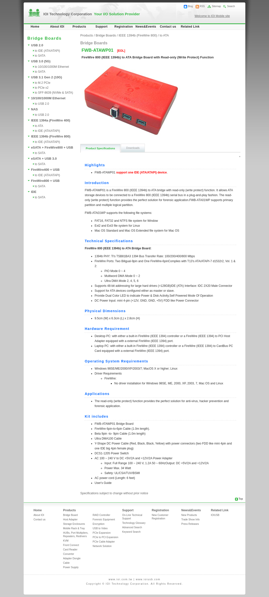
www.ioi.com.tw (120, 579)
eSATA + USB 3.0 (44, 158)
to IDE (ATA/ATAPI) (47, 50)
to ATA (39, 126)
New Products (189, 515)
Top (240, 498)
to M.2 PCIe (42, 83)
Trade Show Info (190, 519)
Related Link (190, 26)
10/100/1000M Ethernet (48, 98)
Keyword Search (131, 531)
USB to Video (100, 528)
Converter (68, 554)
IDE (33, 192)
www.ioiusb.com (148, 579)
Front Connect (71, 545)
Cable (66, 563)
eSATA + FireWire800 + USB (52, 147)
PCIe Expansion (102, 532)
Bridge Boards (106, 35)
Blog (190, 6)
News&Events (145, 26)
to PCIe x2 (42, 87)
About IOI (57, 26)
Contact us (168, 26)
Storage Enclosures (74, 524)
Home (35, 26)
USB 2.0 (37, 45)
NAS (34, 109)
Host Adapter (70, 519)
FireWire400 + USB (45, 169)
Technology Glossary (134, 523)
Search (231, 6)
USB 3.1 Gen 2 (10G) (46, 77)
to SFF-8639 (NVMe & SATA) (54, 92)
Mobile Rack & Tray (74, 528)
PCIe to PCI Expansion (105, 537)
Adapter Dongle (72, 558)
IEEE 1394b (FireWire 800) (50, 136)
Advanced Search (132, 527)
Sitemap (216, 6)
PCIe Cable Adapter (104, 541)
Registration (124, 26)
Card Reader (70, 549)
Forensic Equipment (104, 519)
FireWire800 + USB (45, 181)
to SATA (40, 55)
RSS (202, 6)
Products (79, 26)
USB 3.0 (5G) (40, 61)
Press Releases (190, 524)
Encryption (98, 524)
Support (102, 26)
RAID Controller (101, 515)
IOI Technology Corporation (91, 14)
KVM (65, 540)
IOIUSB (215, 515)
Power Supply (71, 567)
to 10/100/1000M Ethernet (52, 66)
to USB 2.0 (42, 103)
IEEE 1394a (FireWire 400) (50, 120)
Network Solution (102, 546)
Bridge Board (70, 515)
